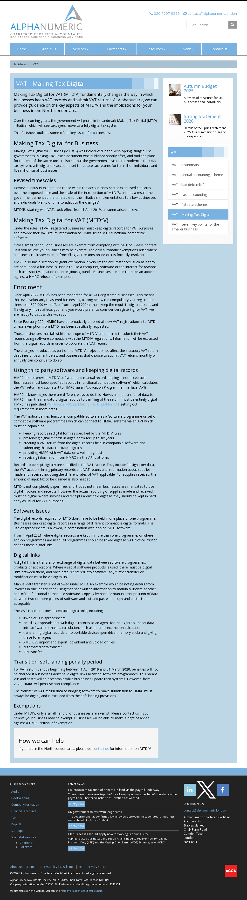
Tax (13, 818)
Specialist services (23, 837)
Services (80, 49)
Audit (15, 791)
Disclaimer (67, 867)
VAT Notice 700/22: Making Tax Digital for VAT (83, 404)
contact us (100, 748)
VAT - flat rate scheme (189, 204)
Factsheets (117, 49)
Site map (31, 867)
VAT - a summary (185, 164)
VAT (35, 64)
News (188, 49)
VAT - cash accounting (189, 194)
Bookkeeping (20, 798)
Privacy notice (97, 867)
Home (22, 49)
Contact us (219, 49)
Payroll (16, 824)
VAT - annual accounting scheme (197, 174)
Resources (155, 49)
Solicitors (26, 847)
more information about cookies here (81, 891)
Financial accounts (23, 811)
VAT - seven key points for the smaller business (195, 226)
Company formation (25, 805)
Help (81, 867)
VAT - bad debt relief (188, 184)
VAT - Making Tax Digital (191, 214)
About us (49, 49)
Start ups (17, 831)
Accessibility (49, 867)
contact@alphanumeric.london (212, 13)
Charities (26, 843)
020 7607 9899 (167, 13)
